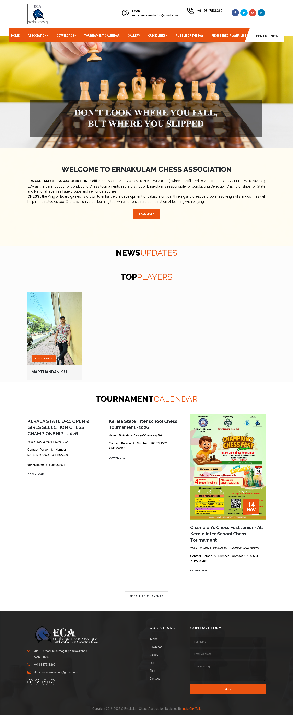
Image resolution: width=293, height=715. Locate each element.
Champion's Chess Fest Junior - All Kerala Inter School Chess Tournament (226, 534)
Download (35, 474)
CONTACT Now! (267, 36)
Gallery (134, 35)
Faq (152, 662)
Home (15, 35)
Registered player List (229, 35)
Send (227, 688)
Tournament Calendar (102, 35)
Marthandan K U (49, 372)
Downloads (65, 35)
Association (37, 35)
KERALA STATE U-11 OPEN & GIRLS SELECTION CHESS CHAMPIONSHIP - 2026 (58, 427)
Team (153, 639)
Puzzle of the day (189, 35)
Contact (155, 678)
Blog (152, 670)
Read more (146, 214)
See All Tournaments (146, 596)
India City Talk (191, 709)
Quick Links (157, 35)
